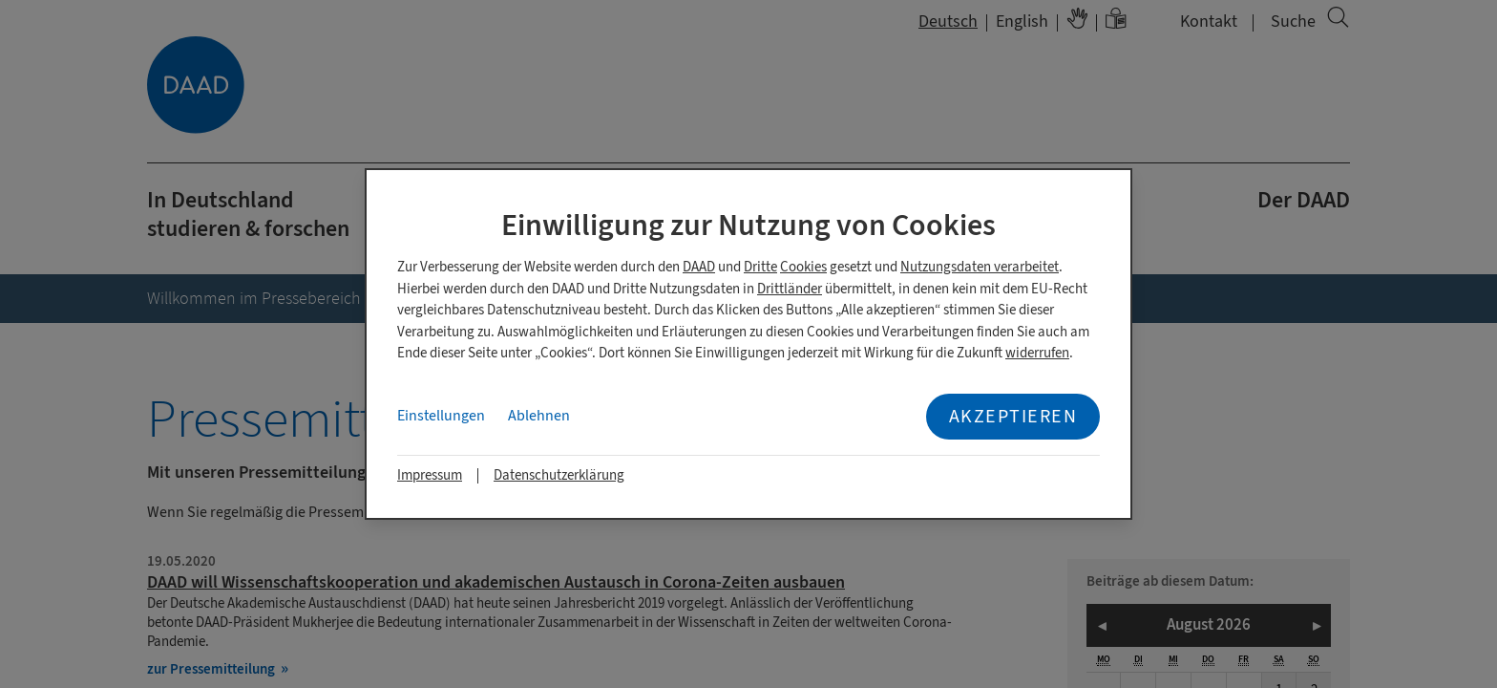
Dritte (760, 267)
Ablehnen (539, 415)
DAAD (699, 267)
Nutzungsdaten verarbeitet (979, 267)
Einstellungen (441, 415)
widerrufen (1037, 353)
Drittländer (789, 289)
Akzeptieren (1013, 416)
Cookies (803, 267)
